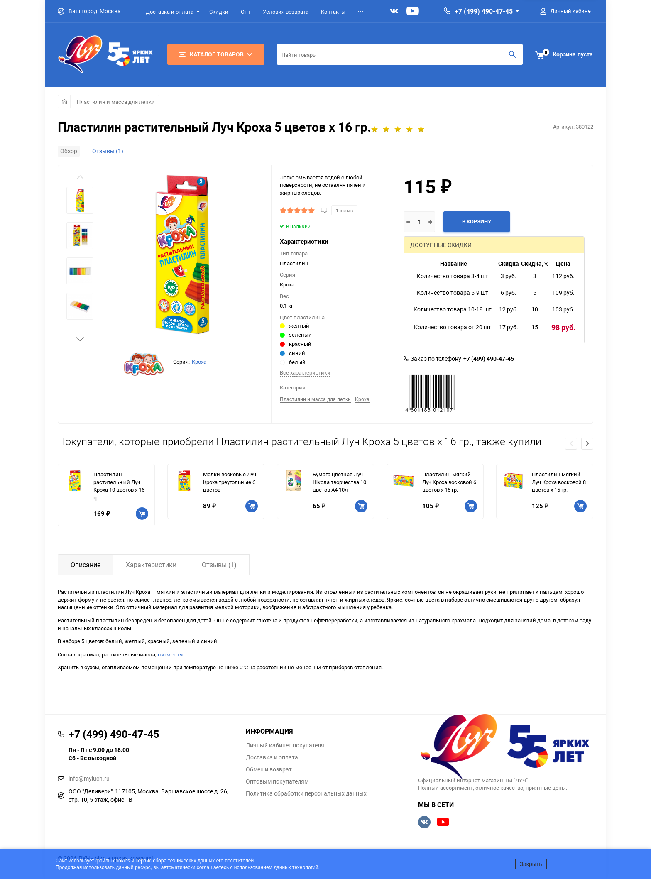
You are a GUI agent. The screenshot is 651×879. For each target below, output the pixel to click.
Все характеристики (305, 372)
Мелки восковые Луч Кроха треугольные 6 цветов (229, 481)
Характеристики (151, 564)
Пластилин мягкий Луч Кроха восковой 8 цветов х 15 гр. (559, 481)
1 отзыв (344, 210)
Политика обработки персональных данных (306, 793)
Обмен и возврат (269, 769)
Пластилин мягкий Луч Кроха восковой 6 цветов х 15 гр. (449, 481)
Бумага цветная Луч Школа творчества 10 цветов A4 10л (339, 481)
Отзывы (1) (107, 151)
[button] (80, 339)
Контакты (333, 11)
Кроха (199, 361)
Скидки (218, 11)
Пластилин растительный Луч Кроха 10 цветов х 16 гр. (118, 485)
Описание (85, 564)
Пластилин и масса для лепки (116, 101)
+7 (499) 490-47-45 (484, 11)
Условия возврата (285, 11)
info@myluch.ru (89, 778)
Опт (245, 11)
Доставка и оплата (169, 11)
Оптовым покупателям (277, 781)
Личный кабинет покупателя (285, 745)
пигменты (171, 654)
